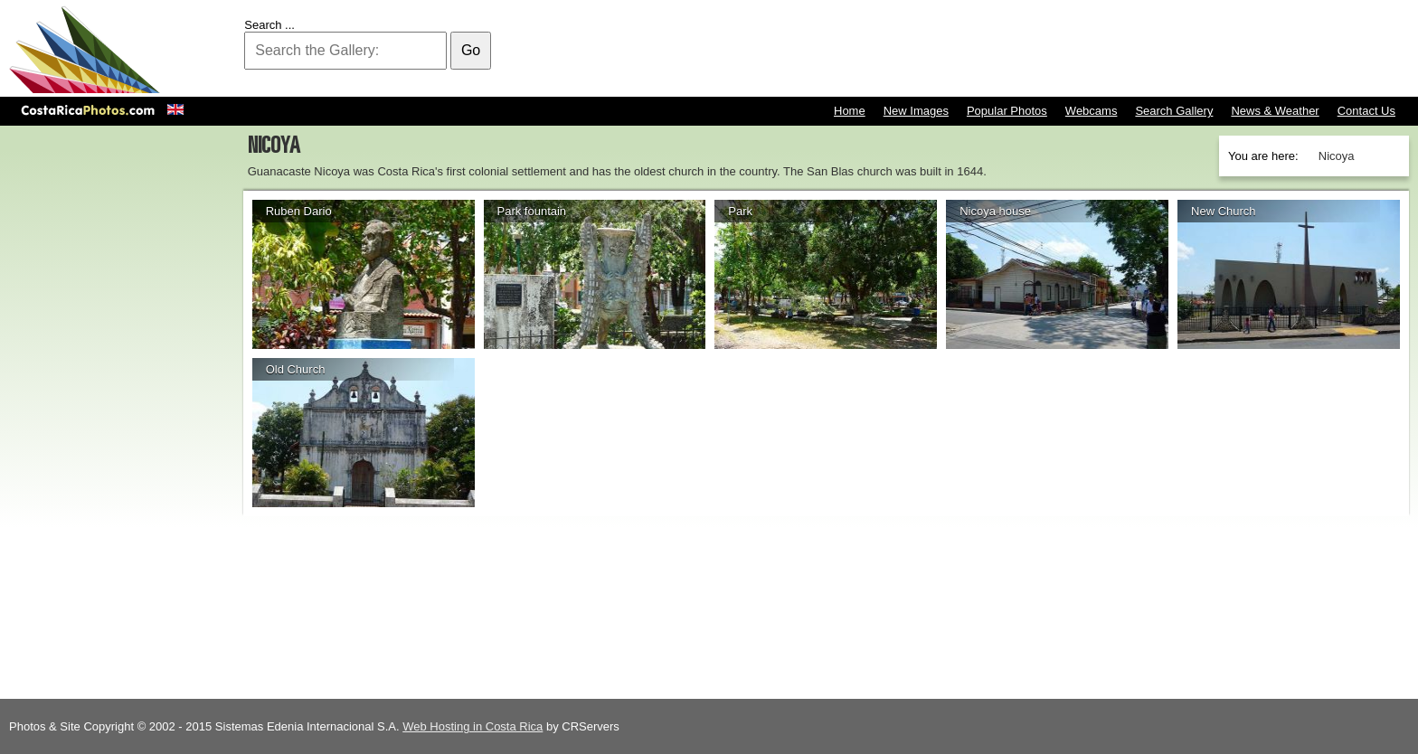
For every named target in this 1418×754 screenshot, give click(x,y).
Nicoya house (995, 211)
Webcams (1091, 111)
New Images (916, 111)
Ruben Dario (299, 211)
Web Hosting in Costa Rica (472, 726)
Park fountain (532, 211)
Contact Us (1366, 111)
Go (470, 50)
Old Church (296, 369)
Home (849, 111)
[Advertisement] (1080, 49)
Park (740, 211)
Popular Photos (1007, 111)
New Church (1223, 211)
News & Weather (1275, 111)
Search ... (269, 25)
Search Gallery (1174, 111)
